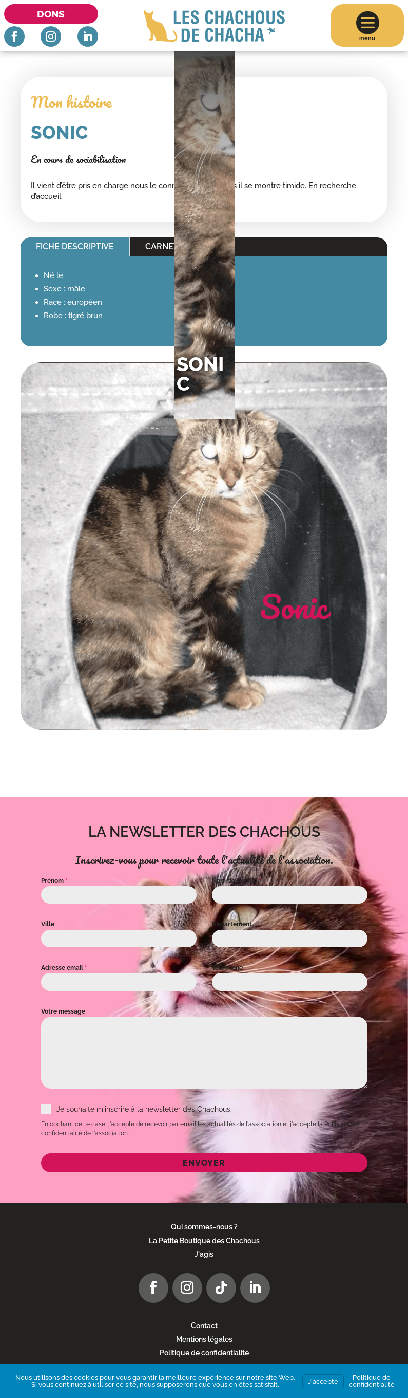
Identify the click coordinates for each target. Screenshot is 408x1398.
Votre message (63, 1011)
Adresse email (64, 967)
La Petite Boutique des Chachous (204, 1241)
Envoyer (204, 1163)
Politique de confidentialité (204, 1353)
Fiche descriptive (75, 246)
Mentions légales (204, 1339)
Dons (51, 14)
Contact (204, 1325)
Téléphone (227, 967)
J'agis (204, 1254)
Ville (47, 924)
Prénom (54, 881)
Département (232, 924)
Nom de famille (236, 881)
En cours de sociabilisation (78, 159)
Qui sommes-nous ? (204, 1227)
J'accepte (323, 1381)
